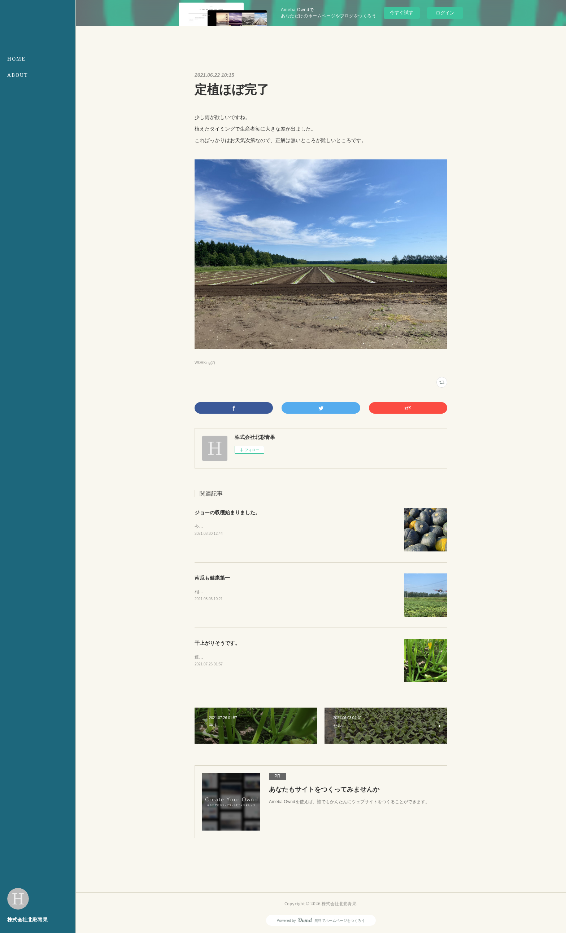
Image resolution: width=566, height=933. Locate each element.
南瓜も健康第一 (212, 578)
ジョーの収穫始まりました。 (227, 512)
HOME (16, 58)
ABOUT (17, 74)
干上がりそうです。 (217, 643)
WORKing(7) (205, 363)
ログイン (445, 13)
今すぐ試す (401, 12)
